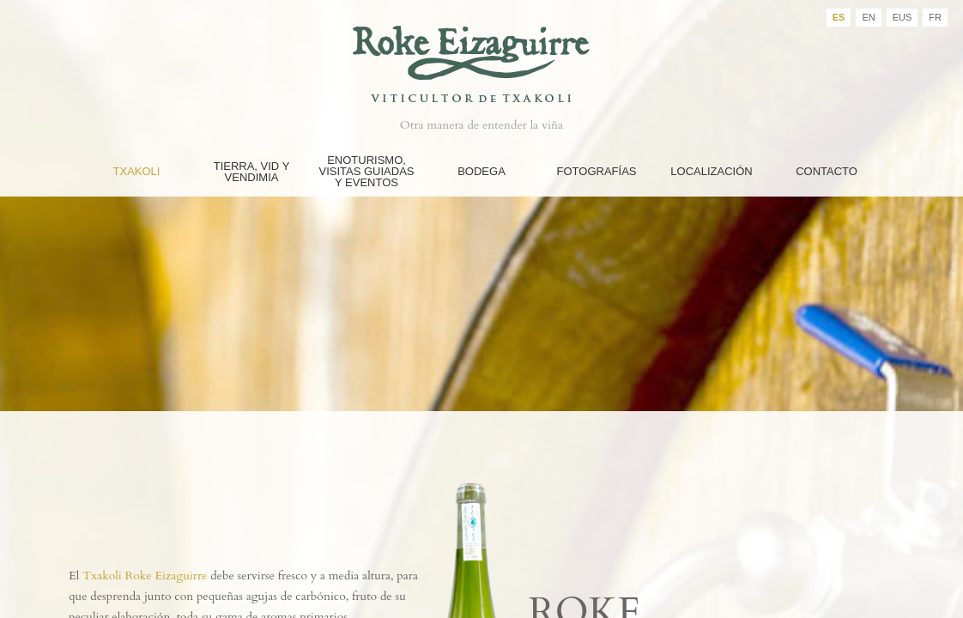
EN (868, 17)
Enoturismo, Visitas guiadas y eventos (366, 171)
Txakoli (136, 171)
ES (839, 17)
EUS (902, 17)
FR (935, 17)
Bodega (481, 171)
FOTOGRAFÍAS (597, 171)
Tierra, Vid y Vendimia (252, 172)
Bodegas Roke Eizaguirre (481, 54)
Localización (711, 171)
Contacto (826, 171)
